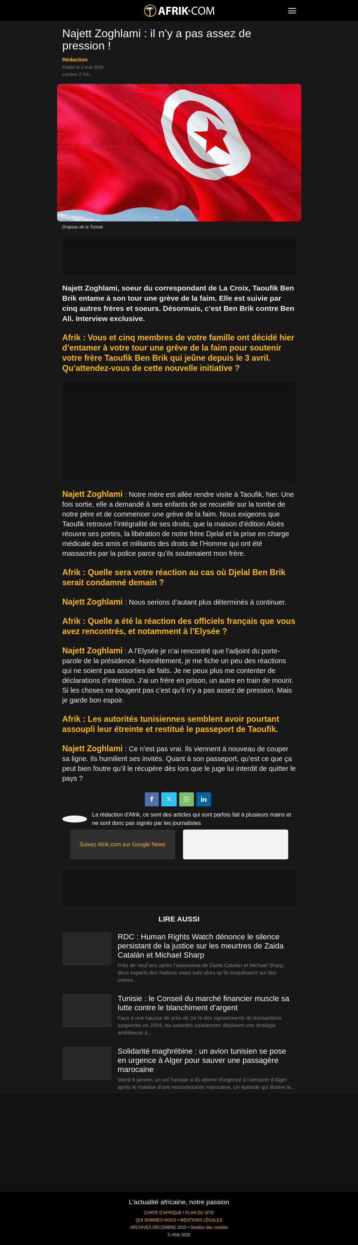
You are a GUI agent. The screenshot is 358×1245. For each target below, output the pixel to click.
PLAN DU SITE (199, 1212)
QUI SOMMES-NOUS (156, 1220)
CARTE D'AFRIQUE (163, 1212)
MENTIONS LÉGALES (201, 1220)
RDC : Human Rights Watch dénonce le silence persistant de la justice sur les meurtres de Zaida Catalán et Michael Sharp (201, 945)
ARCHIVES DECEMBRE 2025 (158, 1227)
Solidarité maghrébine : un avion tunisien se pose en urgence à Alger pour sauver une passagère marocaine (202, 1060)
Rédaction (75, 59)
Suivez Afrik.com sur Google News (123, 844)
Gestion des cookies (209, 1227)
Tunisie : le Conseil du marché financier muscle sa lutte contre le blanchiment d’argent (204, 1003)
